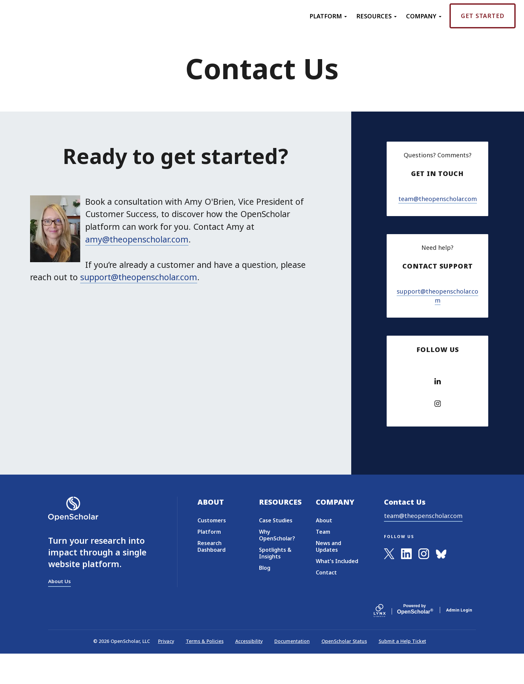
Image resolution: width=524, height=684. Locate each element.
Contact (326, 603)
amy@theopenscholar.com (136, 239)
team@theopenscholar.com (437, 210)
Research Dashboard (212, 577)
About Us (59, 611)
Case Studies (275, 550)
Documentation (292, 671)
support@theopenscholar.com (138, 277)
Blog (264, 598)
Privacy (166, 671)
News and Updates (328, 577)
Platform (328, 16)
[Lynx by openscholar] (385, 640)
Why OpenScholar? (277, 565)
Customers (212, 550)
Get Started (482, 16)
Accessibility (249, 671)
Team (323, 562)
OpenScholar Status (344, 671)
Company (423, 16)
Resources (376, 16)
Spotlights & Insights (275, 583)
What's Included (337, 591)
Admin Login (459, 640)
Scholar (414, 639)
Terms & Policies (205, 671)
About (324, 550)
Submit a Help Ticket (402, 671)
